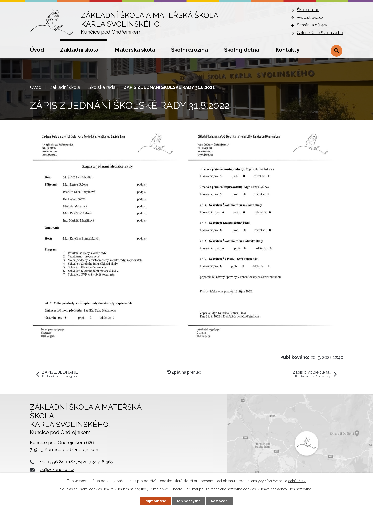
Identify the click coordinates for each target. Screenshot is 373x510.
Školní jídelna (241, 49)
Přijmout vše (155, 501)
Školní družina (189, 49)
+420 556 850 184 (58, 461)
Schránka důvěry (312, 25)
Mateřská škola (135, 49)
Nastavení (220, 501)
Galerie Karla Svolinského (320, 32)
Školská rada (101, 87)
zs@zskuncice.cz (57, 469)
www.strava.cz (310, 17)
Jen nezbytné (188, 501)
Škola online (308, 9)
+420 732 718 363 (95, 461)
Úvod (37, 49)
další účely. (297, 481)
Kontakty (287, 49)
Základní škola (79, 49)
